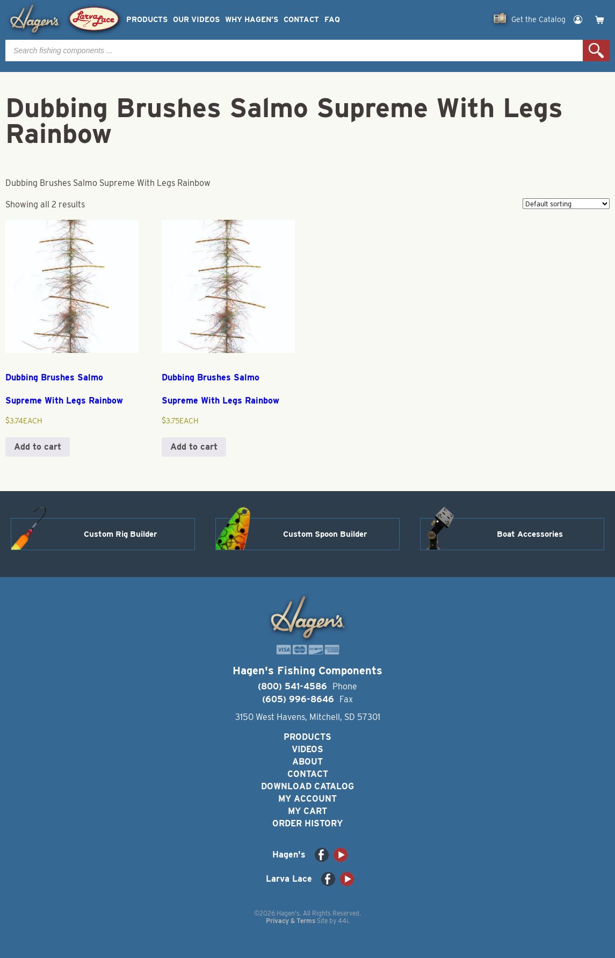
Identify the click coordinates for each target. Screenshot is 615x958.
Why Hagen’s (251, 20)
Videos (307, 749)
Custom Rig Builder (120, 534)
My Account (307, 799)
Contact (301, 20)
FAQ (332, 20)
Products (147, 20)
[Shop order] (566, 203)
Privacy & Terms (290, 921)
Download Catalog (307, 786)
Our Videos (196, 20)
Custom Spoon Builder (325, 534)
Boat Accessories (530, 534)
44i (343, 921)
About (307, 762)
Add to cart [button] (37, 447)
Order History (307, 823)
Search (596, 50)
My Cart (307, 811)
